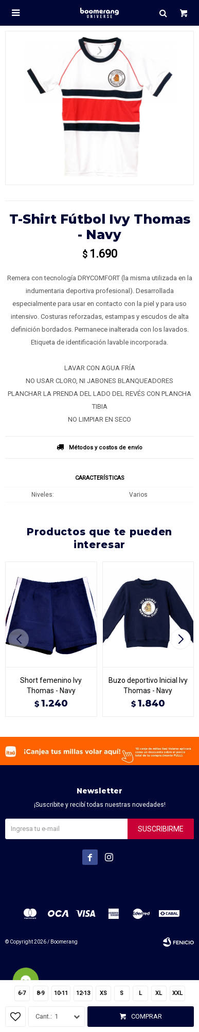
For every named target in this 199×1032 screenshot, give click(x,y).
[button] (182, 639)
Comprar (146, 1016)
